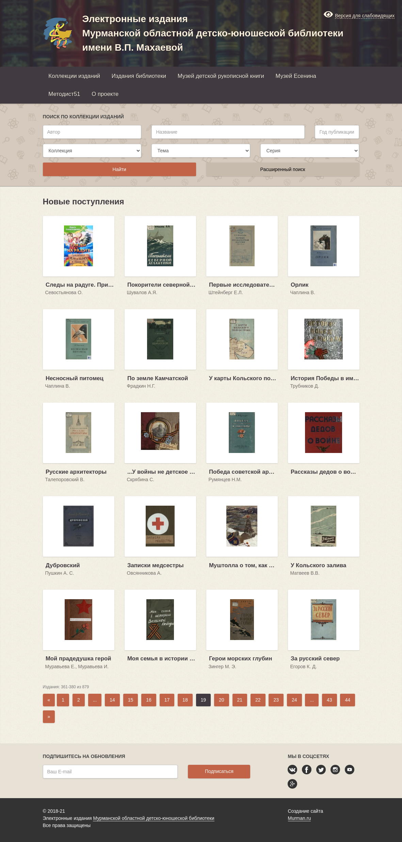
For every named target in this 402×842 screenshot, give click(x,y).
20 (221, 700)
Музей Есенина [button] (296, 76)
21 (240, 700)
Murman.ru (299, 818)
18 (185, 700)
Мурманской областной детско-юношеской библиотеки (153, 818)
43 (329, 700)
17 (167, 700)
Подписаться (219, 771)
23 (276, 700)
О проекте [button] (105, 94)
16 (148, 700)
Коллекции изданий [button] (74, 76)
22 (258, 700)
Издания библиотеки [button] (139, 76)
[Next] (49, 716)
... (95, 700)
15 (130, 700)
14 (112, 700)
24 (294, 700)
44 (347, 700)
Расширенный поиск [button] (282, 169)
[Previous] (49, 700)
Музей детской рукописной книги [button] (221, 76)
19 (203, 700)
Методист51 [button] (64, 94)
